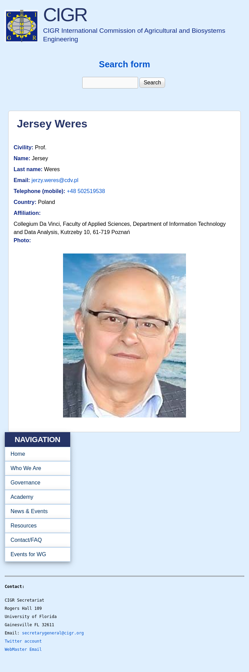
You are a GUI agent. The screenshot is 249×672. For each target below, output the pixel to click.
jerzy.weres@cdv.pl (55, 180)
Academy (35, 497)
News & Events (35, 511)
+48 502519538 (86, 191)
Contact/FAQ (35, 540)
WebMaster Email (23, 649)
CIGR (65, 14)
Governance (35, 483)
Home (18, 454)
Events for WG (28, 554)
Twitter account (23, 641)
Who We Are (35, 468)
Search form (124, 64)
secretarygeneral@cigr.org (53, 633)
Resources (35, 526)
